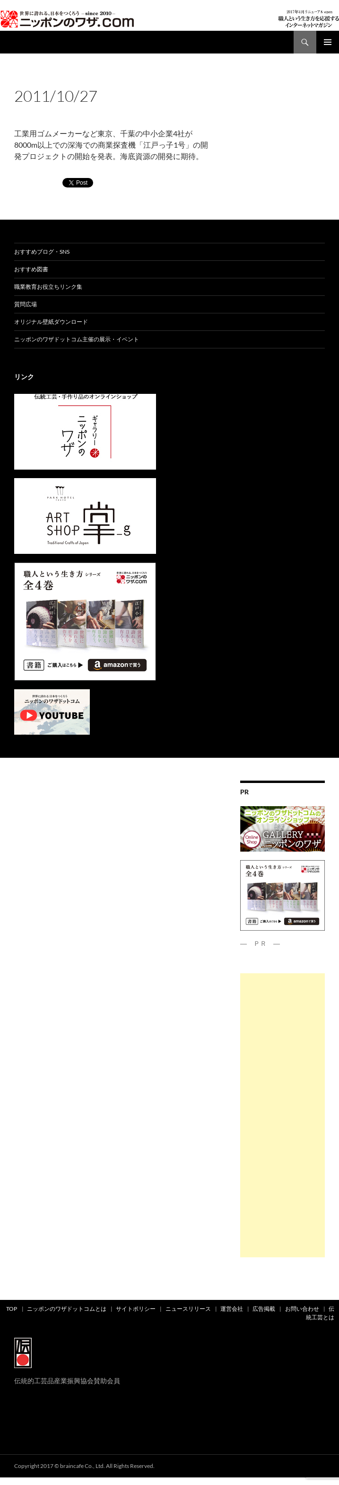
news (40, 79)
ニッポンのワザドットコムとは (66, 1308)
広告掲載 (263, 1308)
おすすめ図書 (31, 269)
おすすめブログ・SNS (42, 251)
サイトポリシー (136, 1308)
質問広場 (25, 304)
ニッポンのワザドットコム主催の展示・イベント (76, 339)
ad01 (21, 79)
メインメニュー (327, 42)
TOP (11, 1308)
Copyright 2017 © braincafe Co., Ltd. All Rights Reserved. (84, 1465)
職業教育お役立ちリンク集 (48, 286)
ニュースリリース (188, 1308)
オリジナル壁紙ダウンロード (51, 321)
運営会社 (231, 1308)
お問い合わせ (302, 1308)
